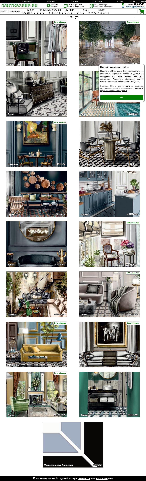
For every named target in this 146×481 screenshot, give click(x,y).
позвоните (84, 478)
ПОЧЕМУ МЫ (27, 1)
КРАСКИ (102, 10)
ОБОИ (85, 10)
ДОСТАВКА (97, 1)
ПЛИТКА (30, 10)
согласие (126, 86)
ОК (121, 98)
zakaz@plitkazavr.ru (135, 7)
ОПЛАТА (74, 1)
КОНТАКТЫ (51, 1)
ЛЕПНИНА (70, 10)
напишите (102, 478)
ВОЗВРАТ (120, 1)
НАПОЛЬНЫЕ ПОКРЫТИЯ (50, 10)
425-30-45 (136, 4)
